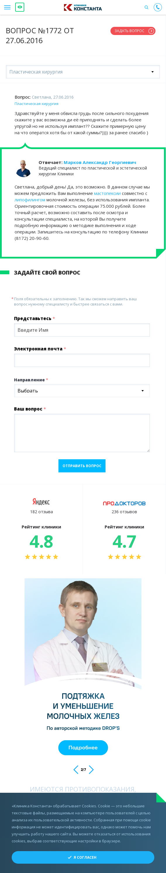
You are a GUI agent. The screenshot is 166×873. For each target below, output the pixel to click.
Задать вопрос (129, 30)
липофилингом (30, 199)
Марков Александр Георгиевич (100, 162)
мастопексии (107, 193)
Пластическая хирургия (36, 103)
